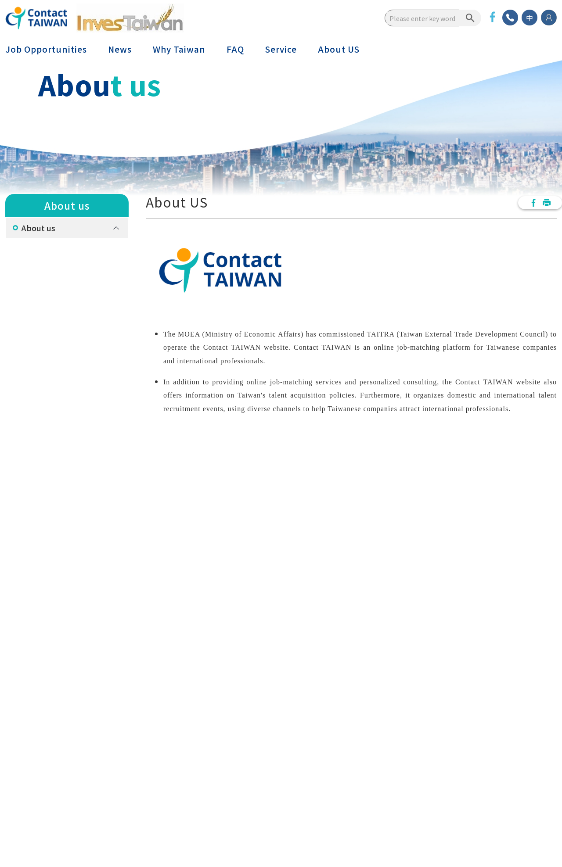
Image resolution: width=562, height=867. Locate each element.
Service (281, 49)
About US (339, 49)
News (120, 49)
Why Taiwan (179, 49)
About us (38, 227)
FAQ (235, 49)
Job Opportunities (46, 49)
